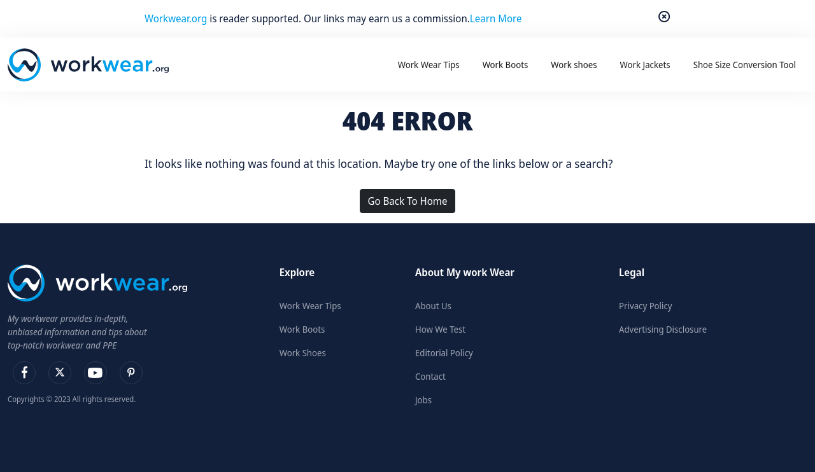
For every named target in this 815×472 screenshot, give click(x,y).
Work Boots (302, 329)
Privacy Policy (645, 306)
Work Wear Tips (310, 306)
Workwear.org (177, 18)
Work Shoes (303, 353)
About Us (433, 306)
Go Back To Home (408, 201)
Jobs (423, 400)
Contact (430, 376)
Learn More (496, 18)
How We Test (440, 329)
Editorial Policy (444, 353)
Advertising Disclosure (663, 329)
